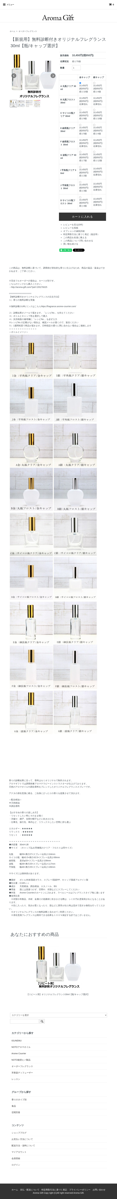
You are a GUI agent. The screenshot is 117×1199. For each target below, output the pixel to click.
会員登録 (16, 1158)
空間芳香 (16, 1112)
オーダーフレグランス (28, 31)
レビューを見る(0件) (73, 224)
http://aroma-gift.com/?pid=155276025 (29, 287)
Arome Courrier (19, 1053)
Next (53, 75)
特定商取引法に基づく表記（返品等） (81, 234)
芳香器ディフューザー (22, 1072)
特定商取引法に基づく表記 (54, 1189)
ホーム (12, 31)
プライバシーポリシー (79, 1189)
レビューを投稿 (70, 228)
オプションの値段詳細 (74, 231)
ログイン (16, 1165)
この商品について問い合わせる (78, 240)
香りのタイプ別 (19, 1099)
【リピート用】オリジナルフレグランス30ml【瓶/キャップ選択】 (58, 994)
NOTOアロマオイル (21, 1047)
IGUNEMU (17, 1040)
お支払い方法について (22, 1139)
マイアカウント (19, 1152)
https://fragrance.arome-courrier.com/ (58, 306)
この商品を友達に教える (75, 237)
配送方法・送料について (23, 1145)
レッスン (16, 1079)
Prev (13, 75)
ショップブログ (19, 1132)
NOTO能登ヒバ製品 (21, 1060)
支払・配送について (29, 1189)
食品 (14, 1106)
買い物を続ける (70, 244)
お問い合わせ (99, 1189)
